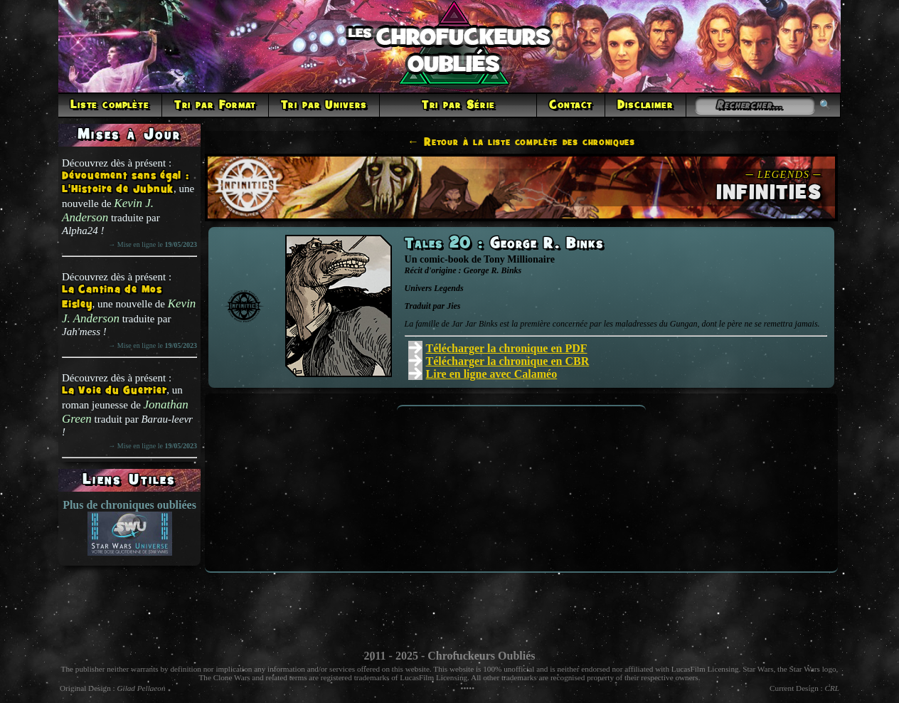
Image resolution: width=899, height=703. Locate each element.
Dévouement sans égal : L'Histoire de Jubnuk (125, 182)
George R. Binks (547, 244)
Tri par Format (215, 105)
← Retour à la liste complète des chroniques (521, 142)
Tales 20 (441, 244)
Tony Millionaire (519, 259)
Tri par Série (458, 105)
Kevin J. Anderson (108, 210)
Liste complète (109, 105)
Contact (570, 105)
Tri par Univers (324, 105)
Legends (448, 288)
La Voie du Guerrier (114, 391)
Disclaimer (645, 105)
